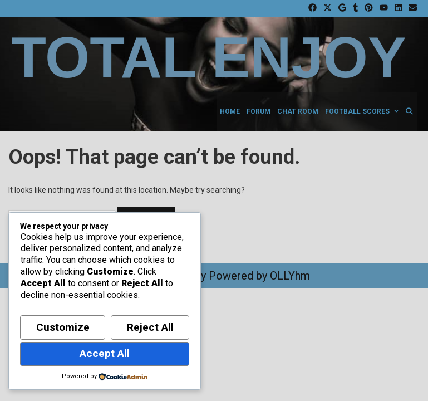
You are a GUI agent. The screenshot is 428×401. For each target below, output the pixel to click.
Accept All (105, 353)
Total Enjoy (208, 58)
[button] (396, 111)
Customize (63, 327)
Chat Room (297, 111)
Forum (258, 111)
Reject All (150, 327)
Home (230, 111)
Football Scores (363, 111)
